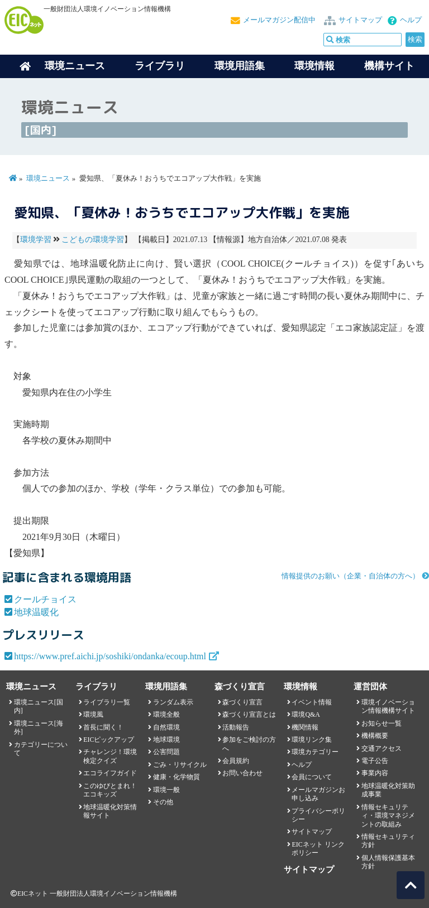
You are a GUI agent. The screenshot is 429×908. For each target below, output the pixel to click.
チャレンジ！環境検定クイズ (110, 756)
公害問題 (166, 752)
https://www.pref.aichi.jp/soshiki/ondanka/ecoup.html (110, 656)
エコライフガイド (110, 773)
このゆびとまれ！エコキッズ (110, 790)
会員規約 (235, 761)
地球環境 (166, 739)
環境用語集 (239, 65)
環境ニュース (48, 178)
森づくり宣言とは (249, 714)
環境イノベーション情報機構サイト (388, 706)
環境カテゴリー (315, 752)
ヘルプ (411, 20)
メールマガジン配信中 (279, 20)
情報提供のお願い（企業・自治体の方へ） (351, 576)
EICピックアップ (108, 739)
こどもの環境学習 (92, 239)
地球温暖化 (36, 612)
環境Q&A (306, 714)
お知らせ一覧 (381, 723)
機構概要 (374, 736)
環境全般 (166, 714)
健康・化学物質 (176, 777)
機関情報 (305, 727)
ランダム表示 (173, 702)
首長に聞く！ (103, 727)
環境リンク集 (312, 739)
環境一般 (166, 790)
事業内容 (374, 773)
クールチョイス (45, 599)
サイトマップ (360, 20)
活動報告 (235, 727)
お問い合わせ (242, 773)
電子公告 (374, 761)
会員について (312, 777)
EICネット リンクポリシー (318, 849)
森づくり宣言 (242, 702)
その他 (163, 802)
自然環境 (166, 727)
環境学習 (35, 239)
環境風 (93, 714)
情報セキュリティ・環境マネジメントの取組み (388, 815)
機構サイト (389, 65)
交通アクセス (381, 748)
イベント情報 (312, 702)
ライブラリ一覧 (106, 702)
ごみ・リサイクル (180, 765)
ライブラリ (160, 65)
